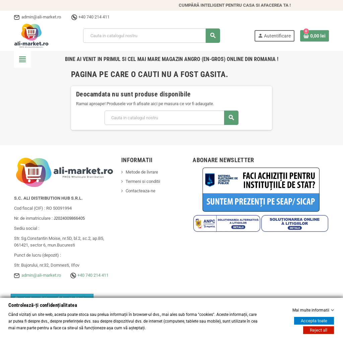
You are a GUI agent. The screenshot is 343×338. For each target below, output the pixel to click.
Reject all (318, 330)
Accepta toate (314, 320)
